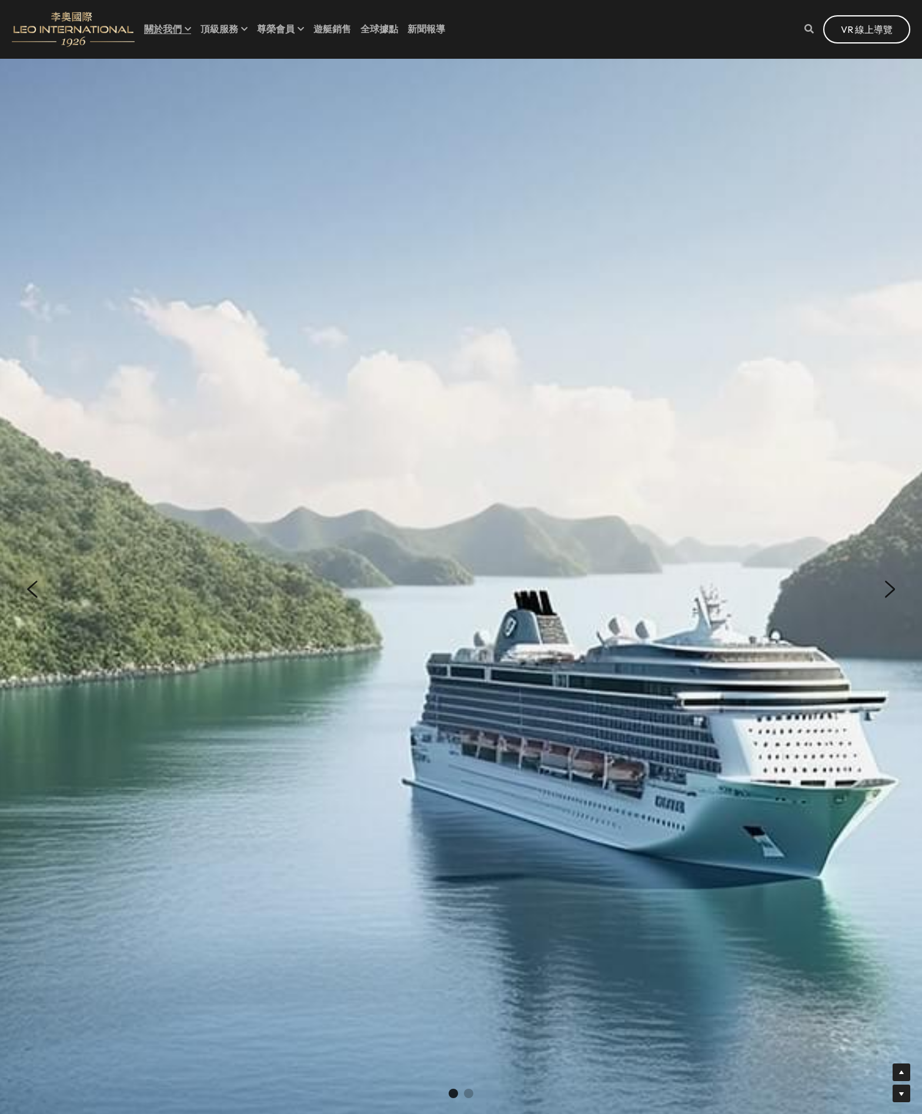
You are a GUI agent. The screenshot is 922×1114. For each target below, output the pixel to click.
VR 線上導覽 (867, 29)
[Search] (809, 28)
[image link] (73, 28)
